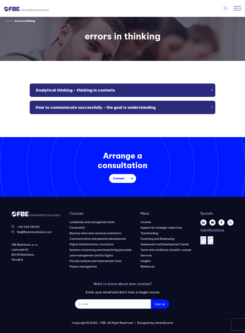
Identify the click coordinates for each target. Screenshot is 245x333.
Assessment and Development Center (164, 244)
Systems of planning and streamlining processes (100, 250)
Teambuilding (149, 233)
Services (146, 255)
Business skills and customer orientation (95, 233)
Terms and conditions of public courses (165, 250)
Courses (145, 222)
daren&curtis (164, 323)
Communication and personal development (97, 239)
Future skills (77, 227)
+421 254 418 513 (28, 227)
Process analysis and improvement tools (95, 261)
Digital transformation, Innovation (91, 244)
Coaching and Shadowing (157, 239)
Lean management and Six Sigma (91, 255)
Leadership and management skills (91, 222)
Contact (118, 178)
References (147, 266)
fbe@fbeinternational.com (34, 232)
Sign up (160, 304)
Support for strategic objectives (161, 227)
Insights (145, 261)
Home (9, 21)
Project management (83, 266)
